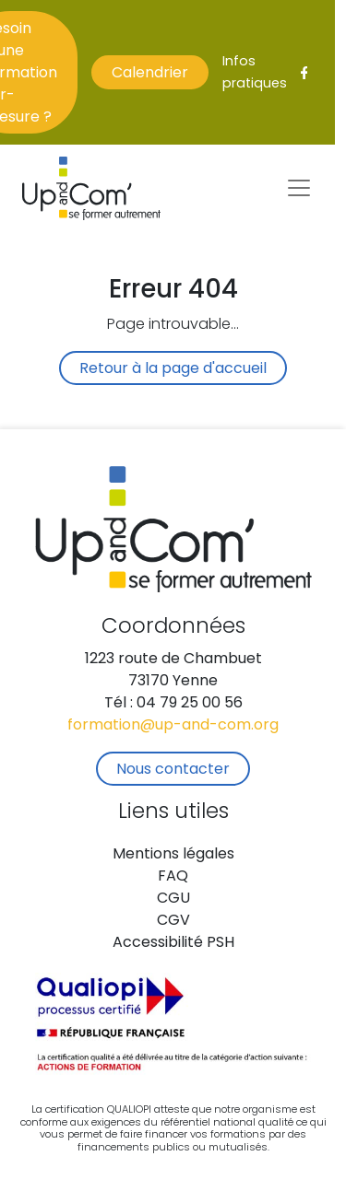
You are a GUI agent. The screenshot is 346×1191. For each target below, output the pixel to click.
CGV (173, 921)
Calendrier (150, 73)
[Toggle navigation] (299, 187)
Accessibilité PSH (173, 943)
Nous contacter (173, 770)
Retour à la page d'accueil (173, 369)
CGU (173, 899)
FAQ (173, 877)
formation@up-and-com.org (173, 725)
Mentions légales (173, 854)
